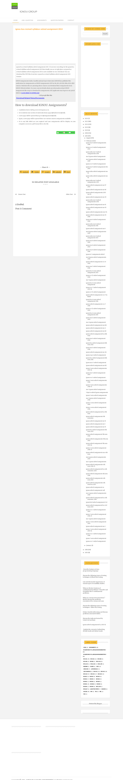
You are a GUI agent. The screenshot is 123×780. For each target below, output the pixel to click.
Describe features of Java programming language (91, 570)
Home (15, 20)
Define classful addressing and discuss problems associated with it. (95, 612)
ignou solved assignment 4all (95, 490)
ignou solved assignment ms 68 (96, 331)
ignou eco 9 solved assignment (96, 164)
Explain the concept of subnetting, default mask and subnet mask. (94, 630)
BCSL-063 (100, 664)
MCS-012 (103, 671)
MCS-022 (100, 674)
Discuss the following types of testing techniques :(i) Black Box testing (95, 576)
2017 (86, 136)
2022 (86, 124)
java (97, 666)
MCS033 (98, 684)
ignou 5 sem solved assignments (96, 395)
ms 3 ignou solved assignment (95, 519)
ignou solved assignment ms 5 (95, 424)
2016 (86, 549)
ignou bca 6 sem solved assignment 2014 (93, 300)
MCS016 (98, 679)
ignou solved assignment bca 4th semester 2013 (96, 470)
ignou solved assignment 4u (95, 487)
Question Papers (57, 20)
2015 (86, 552)
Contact (71, 20)
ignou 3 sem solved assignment (96, 538)
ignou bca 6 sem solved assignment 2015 (93, 314)
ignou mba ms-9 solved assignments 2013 (93, 181)
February (89, 141)
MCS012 (91, 676)
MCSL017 (85, 689)
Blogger (99, 703)
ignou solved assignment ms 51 (96, 421)
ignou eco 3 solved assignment (96, 541)
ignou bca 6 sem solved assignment (93, 283)
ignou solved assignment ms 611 (96, 365)
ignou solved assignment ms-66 (96, 352)
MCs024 (98, 681)
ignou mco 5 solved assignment (96, 362)
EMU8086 (85, 666)
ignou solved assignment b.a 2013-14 (94, 624)
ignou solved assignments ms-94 (96, 212)
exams (92, 666)
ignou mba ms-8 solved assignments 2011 (93, 201)
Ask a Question (27, 20)
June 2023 (85, 669)
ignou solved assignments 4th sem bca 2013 (95, 483)
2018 (86, 133)
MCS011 (85, 676)
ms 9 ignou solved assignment (95, 156)
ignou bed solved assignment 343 (96, 502)
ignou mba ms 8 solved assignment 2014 (93, 225)
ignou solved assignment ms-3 (96, 526)
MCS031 (85, 684)
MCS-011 (95, 671)
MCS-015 (93, 674)
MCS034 (85, 686)
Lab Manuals (94, 669)
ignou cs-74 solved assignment (96, 292)
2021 (86, 127)
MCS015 (91, 679)
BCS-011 (85, 659)
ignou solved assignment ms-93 (96, 197)
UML (100, 691)
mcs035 (91, 686)
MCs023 (91, 681)
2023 (86, 121)
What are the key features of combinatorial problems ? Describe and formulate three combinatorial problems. (95, 590)
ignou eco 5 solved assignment (96, 377)
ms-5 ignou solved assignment (96, 389)
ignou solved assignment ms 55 (96, 427)
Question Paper (94, 689)
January (88, 545)
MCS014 (85, 679)
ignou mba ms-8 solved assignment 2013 (93, 237)
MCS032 (92, 684)
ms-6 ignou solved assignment (96, 322)
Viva (84, 694)
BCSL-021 (85, 664)
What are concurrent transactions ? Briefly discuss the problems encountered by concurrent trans (94, 599)
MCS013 (98, 676)
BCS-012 (92, 659)
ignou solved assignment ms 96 (96, 189)
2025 (86, 118)
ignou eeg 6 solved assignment (96, 355)
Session (103, 689)
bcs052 (92, 661)
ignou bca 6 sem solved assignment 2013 (93, 271)
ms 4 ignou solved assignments (96, 461)
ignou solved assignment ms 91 (96, 204)
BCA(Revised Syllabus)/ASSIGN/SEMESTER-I (94, 649)
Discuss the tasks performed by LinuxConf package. (93, 619)
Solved (85, 691)
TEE (96, 691)
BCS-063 (85, 661)
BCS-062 (99, 659)
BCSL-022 (93, 664)
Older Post (69, 194)
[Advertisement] (45, 45)
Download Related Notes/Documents (30, 98)
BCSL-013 (98, 661)
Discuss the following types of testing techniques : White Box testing (95, 606)
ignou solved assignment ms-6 (96, 328)
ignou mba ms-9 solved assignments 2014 (93, 152)
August (88, 138)
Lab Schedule (87, 671)
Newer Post (21, 194)
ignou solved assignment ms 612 (96, 325)
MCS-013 (85, 674)
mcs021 (85, 681)
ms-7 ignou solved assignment (95, 280)
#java (84, 647)
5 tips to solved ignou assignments (97, 392)
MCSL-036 (98, 686)
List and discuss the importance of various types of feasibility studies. (94, 582)
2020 (86, 130)
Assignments (42, 20)
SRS (91, 691)
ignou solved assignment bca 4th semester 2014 (96, 498)
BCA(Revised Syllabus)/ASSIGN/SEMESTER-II (94, 654)
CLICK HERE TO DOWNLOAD (30, 93)
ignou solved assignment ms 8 (95, 228)
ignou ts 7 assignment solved (95, 254)
